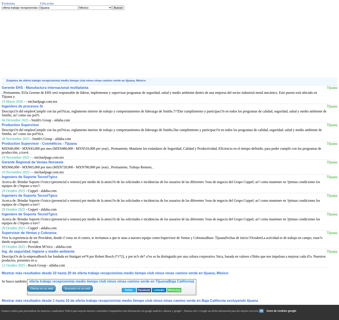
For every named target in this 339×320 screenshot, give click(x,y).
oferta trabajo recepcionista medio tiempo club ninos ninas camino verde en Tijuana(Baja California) (111, 281)
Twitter (129, 290)
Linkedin (159, 290)
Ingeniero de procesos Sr (22, 106)
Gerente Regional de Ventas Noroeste (32, 162)
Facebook (144, 290)
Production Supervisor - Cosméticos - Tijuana (39, 143)
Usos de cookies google (281, 310)
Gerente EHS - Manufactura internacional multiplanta (45, 87)
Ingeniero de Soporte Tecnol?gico (30, 177)
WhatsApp (174, 290)
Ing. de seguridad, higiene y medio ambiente (38, 251)
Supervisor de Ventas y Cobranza (29, 233)
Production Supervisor (20, 125)
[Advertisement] (131, 43)
